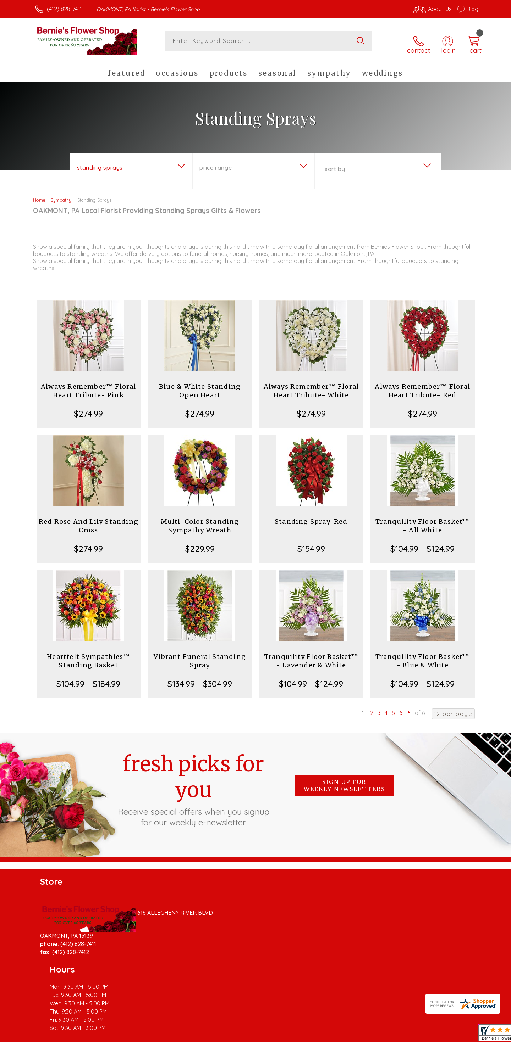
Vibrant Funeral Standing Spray (200, 655)
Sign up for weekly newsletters (344, 780)
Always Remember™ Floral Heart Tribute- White (311, 385)
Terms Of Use (323, 1034)
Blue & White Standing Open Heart (200, 385)
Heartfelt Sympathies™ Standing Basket (88, 655)
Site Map (459, 1034)
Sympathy (61, 194)
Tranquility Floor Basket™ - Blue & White (422, 655)
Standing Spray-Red (311, 516)
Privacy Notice (365, 1034)
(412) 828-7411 (64, 8)
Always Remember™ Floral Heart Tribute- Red (422, 385)
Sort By (335, 163)
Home (39, 194)
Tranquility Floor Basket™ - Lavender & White (311, 655)
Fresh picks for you (193, 783)
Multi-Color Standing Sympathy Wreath (200, 520)
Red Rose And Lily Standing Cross (88, 520)
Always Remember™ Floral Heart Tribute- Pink (88, 385)
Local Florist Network (415, 1034)
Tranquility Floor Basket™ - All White (422, 520)
